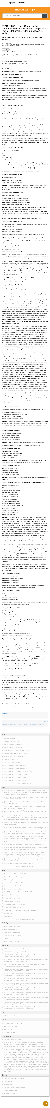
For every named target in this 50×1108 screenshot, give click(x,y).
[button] (25, 734)
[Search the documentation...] (22, 16)
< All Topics (6, 49)
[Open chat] (45, 1103)
